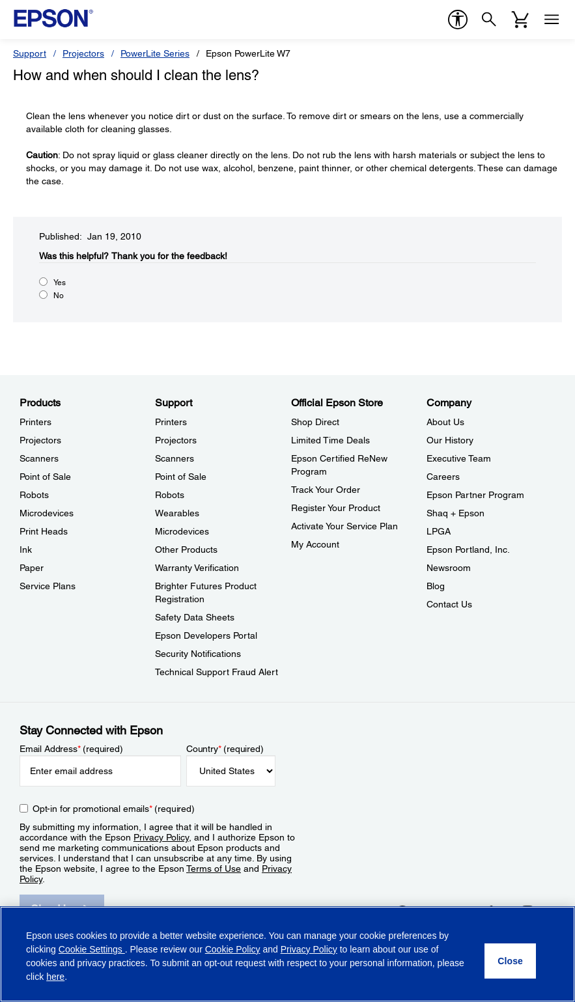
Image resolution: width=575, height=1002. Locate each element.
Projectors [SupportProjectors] (176, 440)
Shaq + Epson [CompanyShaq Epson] (455, 513)
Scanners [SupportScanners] (174, 458)
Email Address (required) (71, 749)
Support (29, 53)
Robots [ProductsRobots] (34, 495)
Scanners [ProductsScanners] (39, 458)
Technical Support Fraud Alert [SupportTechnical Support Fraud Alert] (216, 672)
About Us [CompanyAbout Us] (445, 422)
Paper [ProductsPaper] (32, 568)
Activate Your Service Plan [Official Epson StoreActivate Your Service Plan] (344, 526)
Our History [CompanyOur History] (450, 440)
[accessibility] (457, 19)
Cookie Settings (92, 949)
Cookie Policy (232, 949)
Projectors (83, 53)
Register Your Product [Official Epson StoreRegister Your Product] (335, 508)
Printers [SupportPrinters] (171, 422)
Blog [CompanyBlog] (436, 586)
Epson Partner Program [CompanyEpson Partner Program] (475, 495)
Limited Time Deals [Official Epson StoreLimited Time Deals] (330, 440)
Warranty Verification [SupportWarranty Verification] (197, 568)
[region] (287, 954)
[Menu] (551, 19)
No (58, 295)
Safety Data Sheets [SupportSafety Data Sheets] (194, 617)
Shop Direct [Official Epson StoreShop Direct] (315, 422)
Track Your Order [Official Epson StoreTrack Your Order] (325, 489)
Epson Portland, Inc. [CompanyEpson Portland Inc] (468, 549)
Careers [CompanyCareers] (443, 476)
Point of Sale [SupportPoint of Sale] (180, 476)
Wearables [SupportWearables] (177, 513)
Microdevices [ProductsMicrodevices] (47, 513)
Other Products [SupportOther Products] (186, 549)
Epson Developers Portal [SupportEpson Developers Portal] (206, 635)
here (55, 976)
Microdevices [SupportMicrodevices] (182, 531)
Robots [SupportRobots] (169, 495)
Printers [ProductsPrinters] (35, 422)
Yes (59, 282)
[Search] (489, 19)
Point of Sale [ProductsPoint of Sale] (45, 476)
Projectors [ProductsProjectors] (40, 440)
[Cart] (520, 19)
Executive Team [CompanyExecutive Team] (459, 458)
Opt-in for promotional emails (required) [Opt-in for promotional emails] (114, 808)
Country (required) (225, 749)
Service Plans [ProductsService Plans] (48, 586)
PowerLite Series (154, 53)
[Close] (510, 961)
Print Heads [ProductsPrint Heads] (44, 531)
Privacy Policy (161, 837)
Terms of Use (213, 868)
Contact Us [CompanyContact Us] (449, 604)
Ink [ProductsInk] (26, 549)
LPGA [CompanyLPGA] (439, 531)
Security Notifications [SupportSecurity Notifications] (198, 653)
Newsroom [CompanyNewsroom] (449, 568)
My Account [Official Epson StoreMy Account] (315, 544)
